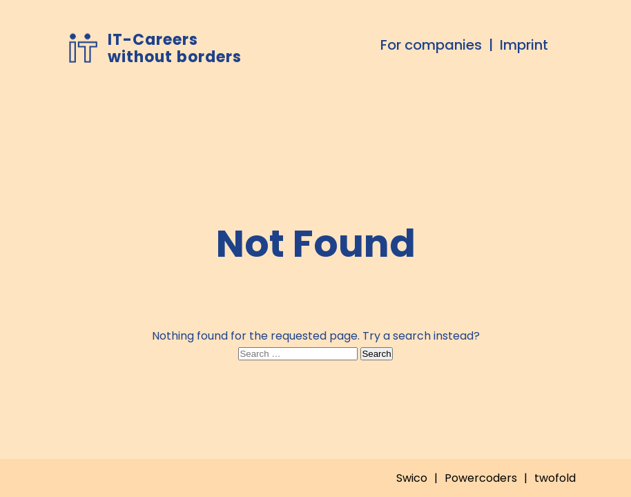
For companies (431, 45)
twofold (555, 478)
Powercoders (481, 478)
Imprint (524, 45)
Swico (411, 478)
